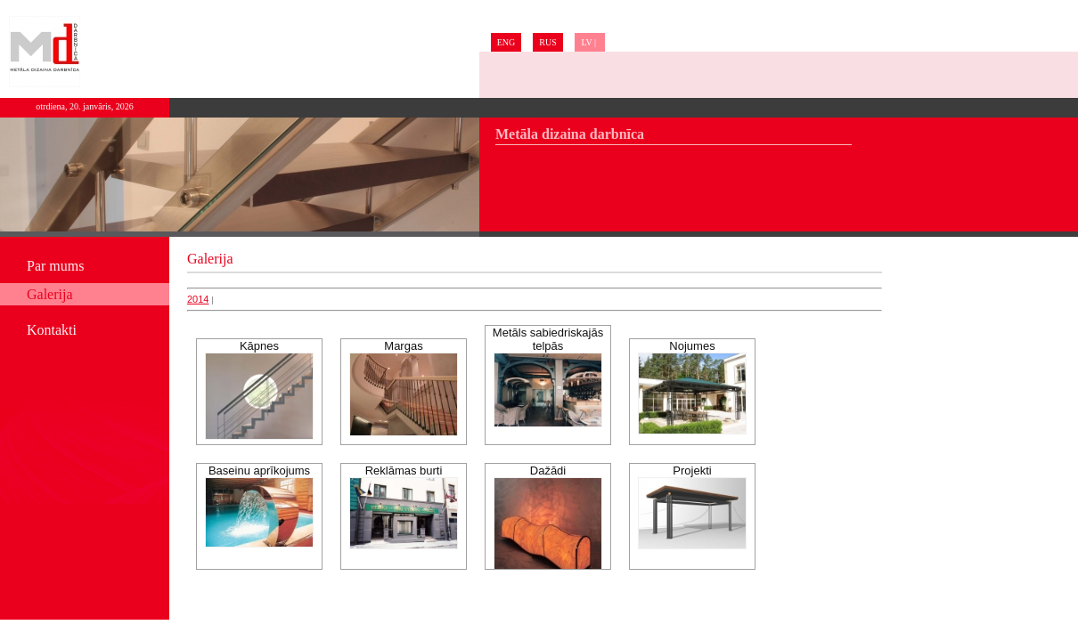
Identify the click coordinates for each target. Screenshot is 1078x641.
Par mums (55, 265)
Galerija (50, 294)
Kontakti (52, 329)
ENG (506, 42)
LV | (589, 42)
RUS (547, 42)
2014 (197, 299)
